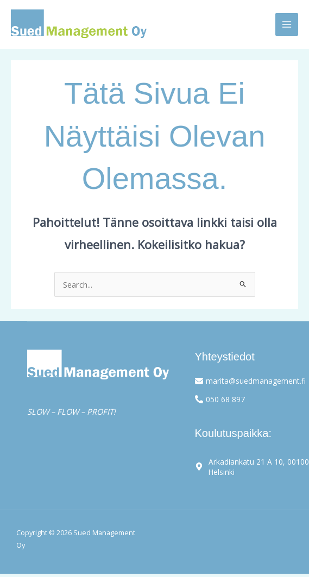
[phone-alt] (220, 398)
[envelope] (250, 380)
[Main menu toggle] (286, 24)
